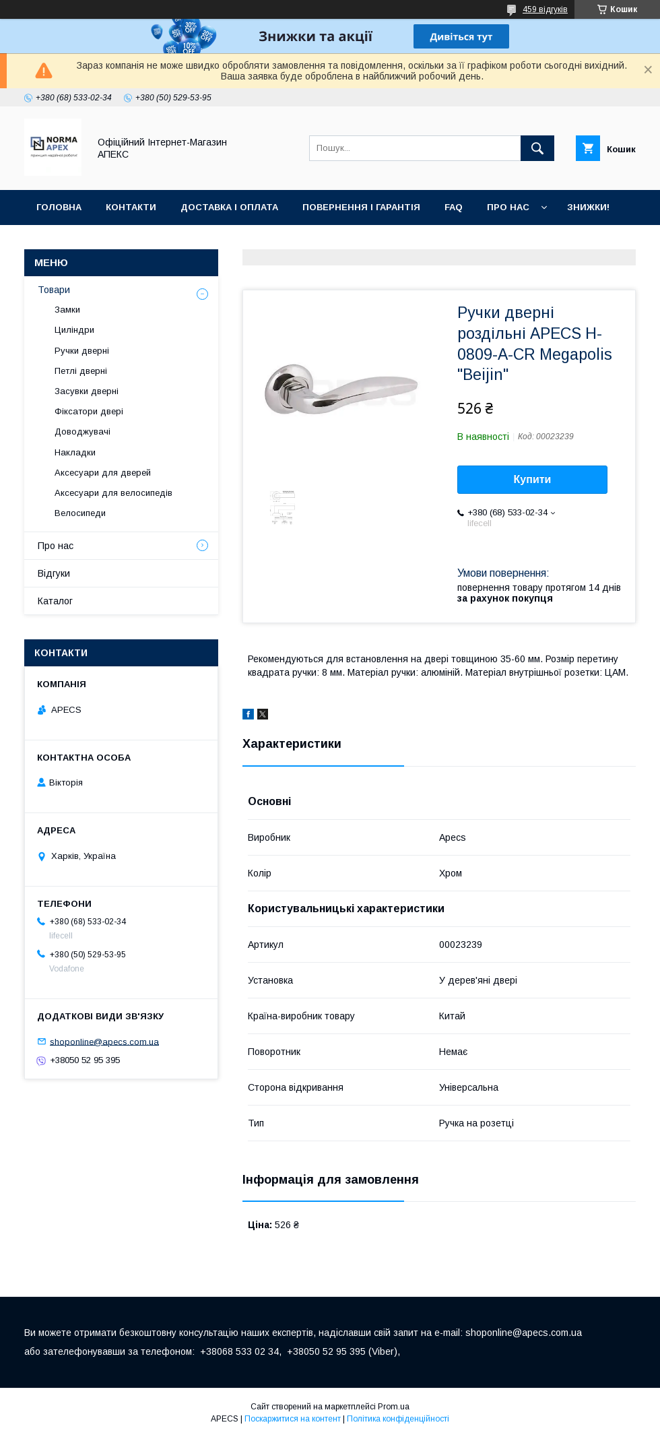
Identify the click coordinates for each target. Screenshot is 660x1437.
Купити (533, 479)
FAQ (453, 207)
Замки (67, 310)
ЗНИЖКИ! (588, 207)
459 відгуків (545, 9)
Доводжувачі (82, 431)
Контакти (131, 207)
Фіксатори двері (89, 411)
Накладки (75, 452)
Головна (58, 207)
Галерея (57, 242)
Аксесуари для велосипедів (113, 493)
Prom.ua (393, 1406)
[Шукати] (537, 148)
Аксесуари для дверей (103, 473)
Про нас (508, 207)
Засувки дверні (87, 391)
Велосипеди (80, 513)
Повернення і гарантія (361, 207)
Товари (54, 289)
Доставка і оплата (229, 207)
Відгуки (54, 573)
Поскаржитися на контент (292, 1419)
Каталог (55, 601)
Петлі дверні (81, 371)
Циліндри (74, 330)
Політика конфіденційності (398, 1419)
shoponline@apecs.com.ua (104, 1041)
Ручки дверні (82, 351)
